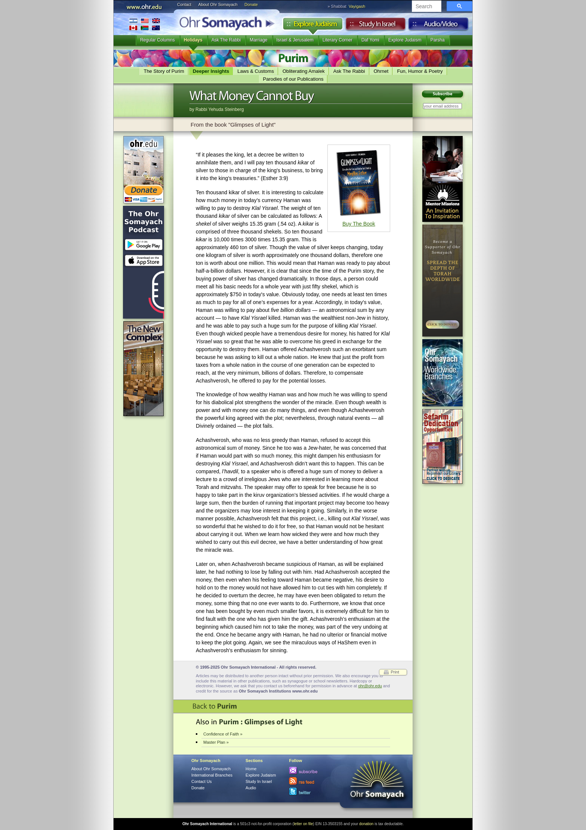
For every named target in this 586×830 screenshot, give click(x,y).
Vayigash (357, 6)
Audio (438, 25)
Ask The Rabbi (226, 40)
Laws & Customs (255, 71)
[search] (426, 6)
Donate (250, 4)
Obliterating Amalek (304, 71)
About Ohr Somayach (218, 4)
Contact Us (201, 781)
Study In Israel (259, 781)
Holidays (193, 40)
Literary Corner (337, 40)
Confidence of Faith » (223, 734)
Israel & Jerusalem (295, 40)
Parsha (438, 40)
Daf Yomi (370, 40)
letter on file (303, 824)
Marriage (258, 40)
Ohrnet (381, 71)
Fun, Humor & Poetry (419, 71)
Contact (184, 4)
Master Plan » (216, 742)
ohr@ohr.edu (370, 686)
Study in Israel (375, 25)
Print (395, 672)
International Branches (145, 24)
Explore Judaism (312, 25)
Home (251, 768)
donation (366, 824)
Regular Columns (157, 40)
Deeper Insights (211, 71)
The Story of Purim (164, 71)
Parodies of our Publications (293, 79)
